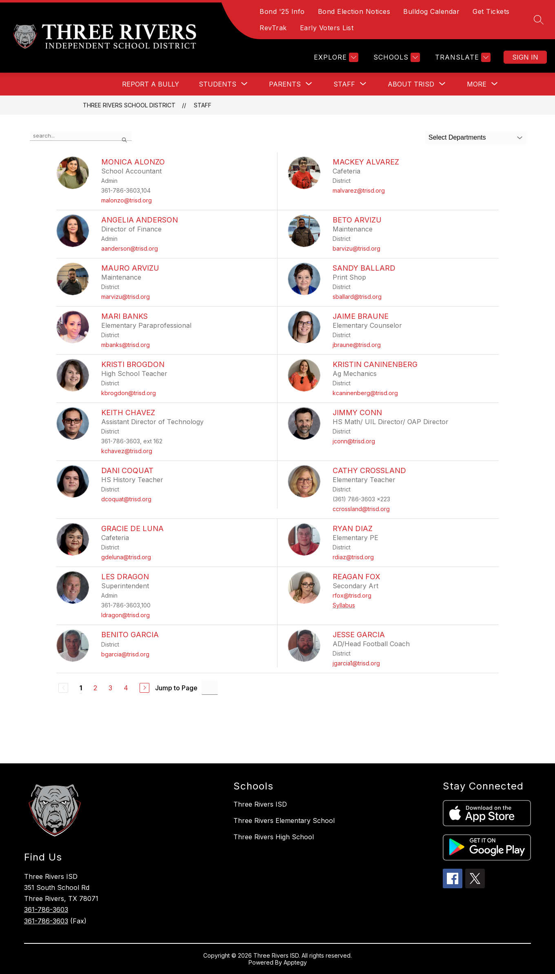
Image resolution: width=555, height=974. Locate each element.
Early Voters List (327, 28)
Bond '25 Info (282, 11)
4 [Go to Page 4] (126, 688)
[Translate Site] (462, 57)
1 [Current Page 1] (81, 688)
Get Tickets (491, 11)
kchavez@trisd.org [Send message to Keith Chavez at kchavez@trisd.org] (126, 450)
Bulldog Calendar (431, 11)
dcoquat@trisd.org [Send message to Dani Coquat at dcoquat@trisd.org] (126, 499)
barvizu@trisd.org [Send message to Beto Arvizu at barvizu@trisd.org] (356, 248)
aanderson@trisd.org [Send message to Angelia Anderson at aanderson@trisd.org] (129, 248)
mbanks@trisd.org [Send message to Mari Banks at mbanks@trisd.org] (125, 344)
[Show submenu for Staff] (344, 84)
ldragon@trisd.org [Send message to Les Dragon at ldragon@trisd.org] (125, 615)
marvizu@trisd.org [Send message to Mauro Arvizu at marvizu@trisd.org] (125, 296)
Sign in (525, 57)
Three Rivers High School (273, 837)
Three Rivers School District (129, 105)
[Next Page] (144, 688)
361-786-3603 (46, 909)
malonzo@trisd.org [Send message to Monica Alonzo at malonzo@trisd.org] (126, 200)
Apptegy (295, 962)
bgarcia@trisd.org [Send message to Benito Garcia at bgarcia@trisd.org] (125, 654)
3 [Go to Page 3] (110, 688)
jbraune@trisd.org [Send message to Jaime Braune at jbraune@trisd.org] (357, 344)
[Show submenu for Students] (217, 84)
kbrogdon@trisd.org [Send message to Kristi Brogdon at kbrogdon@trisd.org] (128, 392)
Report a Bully (150, 84)
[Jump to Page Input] (210, 687)
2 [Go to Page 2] (95, 688)
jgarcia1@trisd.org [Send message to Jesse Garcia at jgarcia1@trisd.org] (356, 663)
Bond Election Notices (354, 11)
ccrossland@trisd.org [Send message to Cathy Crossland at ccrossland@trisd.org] (361, 508)
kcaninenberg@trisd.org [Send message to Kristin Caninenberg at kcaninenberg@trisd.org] (365, 392)
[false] (81, 136)
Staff (202, 105)
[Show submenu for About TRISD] (411, 84)
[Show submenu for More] (476, 84)
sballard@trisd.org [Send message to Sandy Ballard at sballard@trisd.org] (357, 296)
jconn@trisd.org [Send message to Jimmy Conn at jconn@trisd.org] (354, 441)
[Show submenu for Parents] (285, 84)
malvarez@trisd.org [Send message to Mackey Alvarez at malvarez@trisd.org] (359, 190)
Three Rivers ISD (260, 804)
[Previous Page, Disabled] (63, 688)
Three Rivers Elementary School (284, 820)
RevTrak (273, 28)
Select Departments (457, 137)
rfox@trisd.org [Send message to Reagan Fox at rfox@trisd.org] (352, 595)
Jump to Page (176, 688)
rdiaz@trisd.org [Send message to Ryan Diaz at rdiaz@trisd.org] (353, 557)
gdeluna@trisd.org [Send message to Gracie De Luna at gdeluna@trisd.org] (126, 557)
